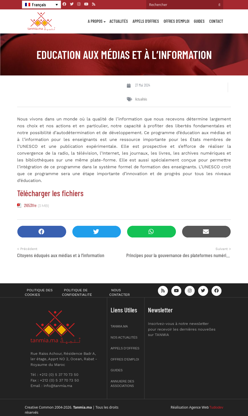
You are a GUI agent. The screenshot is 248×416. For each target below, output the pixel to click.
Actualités (118, 21)
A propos (95, 21)
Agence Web (199, 407)
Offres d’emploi (176, 21)
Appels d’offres (146, 21)
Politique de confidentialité (77, 292)
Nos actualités (124, 337)
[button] (41, 232)
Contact (216, 21)
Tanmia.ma (119, 326)
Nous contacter (119, 292)
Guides (199, 21)
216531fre (30, 205)
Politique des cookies (39, 292)
